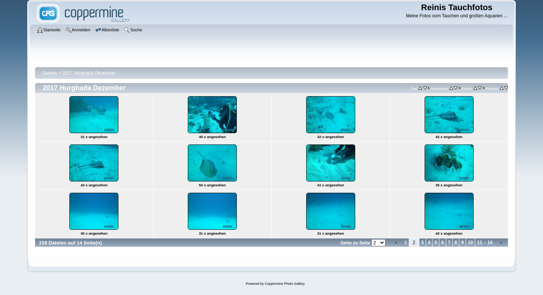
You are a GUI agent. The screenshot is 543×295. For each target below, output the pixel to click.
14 (490, 242)
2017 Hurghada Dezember (88, 73)
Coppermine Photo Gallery (285, 284)
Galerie (50, 73)
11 (479, 242)
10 (470, 242)
